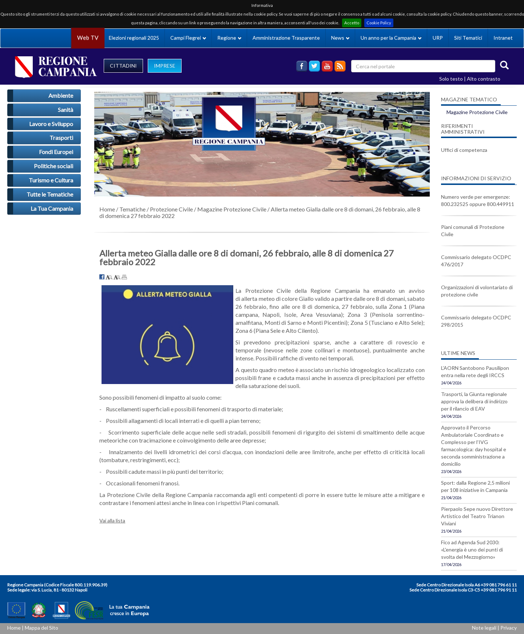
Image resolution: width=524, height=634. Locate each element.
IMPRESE (164, 65)
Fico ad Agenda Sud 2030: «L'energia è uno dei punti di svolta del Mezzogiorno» (472, 549)
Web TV (87, 37)
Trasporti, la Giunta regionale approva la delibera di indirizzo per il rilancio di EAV (474, 401)
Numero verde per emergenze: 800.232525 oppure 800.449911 (477, 200)
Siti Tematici (468, 38)
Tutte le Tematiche (50, 194)
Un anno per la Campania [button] (391, 38)
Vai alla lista (112, 520)
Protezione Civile (171, 209)
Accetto (351, 22)
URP (438, 38)
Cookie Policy (378, 22)
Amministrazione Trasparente (286, 38)
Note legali (484, 628)
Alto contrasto (483, 79)
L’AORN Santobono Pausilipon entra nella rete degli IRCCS (475, 371)
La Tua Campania (52, 208)
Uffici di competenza (464, 150)
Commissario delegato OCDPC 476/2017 (476, 260)
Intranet (503, 38)
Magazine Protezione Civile (231, 209)
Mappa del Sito (41, 628)
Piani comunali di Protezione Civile (472, 230)
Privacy (508, 628)
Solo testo (451, 79)
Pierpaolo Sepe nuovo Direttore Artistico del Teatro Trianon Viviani (477, 516)
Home (107, 209)
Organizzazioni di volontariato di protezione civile (477, 291)
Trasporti (61, 137)
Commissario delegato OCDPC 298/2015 (476, 321)
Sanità (65, 109)
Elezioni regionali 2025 (134, 38)
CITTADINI (123, 65)
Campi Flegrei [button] (188, 38)
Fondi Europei (56, 151)
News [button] (340, 38)
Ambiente (60, 95)
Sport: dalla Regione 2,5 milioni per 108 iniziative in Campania (475, 486)
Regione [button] (229, 38)
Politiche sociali (53, 165)
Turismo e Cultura (51, 180)
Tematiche (132, 209)
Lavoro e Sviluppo (51, 123)
